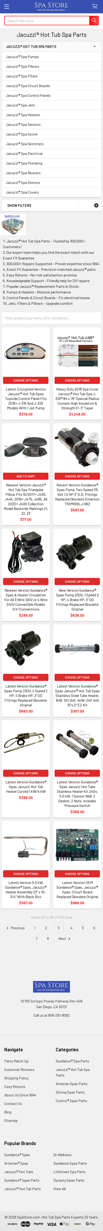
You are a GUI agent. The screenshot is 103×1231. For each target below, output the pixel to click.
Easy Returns (14, 1086)
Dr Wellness (62, 1154)
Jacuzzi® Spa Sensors (23, 124)
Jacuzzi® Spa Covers (22, 192)
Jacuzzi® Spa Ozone (22, 134)
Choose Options (25, 380)
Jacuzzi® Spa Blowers (23, 172)
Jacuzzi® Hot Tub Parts (22, 1188)
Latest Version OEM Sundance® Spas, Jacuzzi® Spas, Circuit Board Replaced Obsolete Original (77, 889)
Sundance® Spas (17, 1154)
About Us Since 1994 (20, 1095)
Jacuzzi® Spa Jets (20, 105)
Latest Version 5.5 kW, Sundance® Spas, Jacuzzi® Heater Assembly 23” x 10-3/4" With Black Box (26, 889)
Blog (7, 1112)
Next (65, 938)
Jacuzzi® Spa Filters (22, 76)
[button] (96, 205)
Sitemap (11, 1120)
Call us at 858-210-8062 (52, 1015)
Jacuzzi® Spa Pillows (22, 66)
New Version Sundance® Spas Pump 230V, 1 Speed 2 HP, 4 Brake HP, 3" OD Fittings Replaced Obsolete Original (77, 599)
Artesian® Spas (16, 1163)
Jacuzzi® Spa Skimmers (25, 143)
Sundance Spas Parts (70, 1163)
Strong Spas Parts (70, 1092)
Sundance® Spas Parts (21, 1180)
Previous (15, 927)
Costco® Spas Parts (71, 1100)
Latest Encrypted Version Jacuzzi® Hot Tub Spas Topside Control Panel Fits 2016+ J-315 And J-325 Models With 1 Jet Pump (26, 398)
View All (59, 1188)
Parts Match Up (16, 1061)
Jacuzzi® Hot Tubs (18, 1171)
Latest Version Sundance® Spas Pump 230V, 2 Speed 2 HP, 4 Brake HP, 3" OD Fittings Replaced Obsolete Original (25, 695)
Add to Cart (25, 476)
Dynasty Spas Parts (68, 1180)
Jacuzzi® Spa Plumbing (24, 163)
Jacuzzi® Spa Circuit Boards (28, 85)
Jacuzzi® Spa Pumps (22, 56)
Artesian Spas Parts (71, 1083)
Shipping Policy (16, 1078)
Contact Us (13, 1103)
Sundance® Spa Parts (72, 1061)
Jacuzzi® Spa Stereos (23, 182)
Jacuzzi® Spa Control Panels (28, 95)
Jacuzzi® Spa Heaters (23, 114)
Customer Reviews (19, 1069)
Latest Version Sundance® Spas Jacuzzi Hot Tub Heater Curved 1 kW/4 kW (25, 787)
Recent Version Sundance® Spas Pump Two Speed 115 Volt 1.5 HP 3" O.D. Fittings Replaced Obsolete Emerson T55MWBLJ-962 (77, 494)
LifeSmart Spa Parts (69, 1171)
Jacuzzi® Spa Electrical (24, 153)
